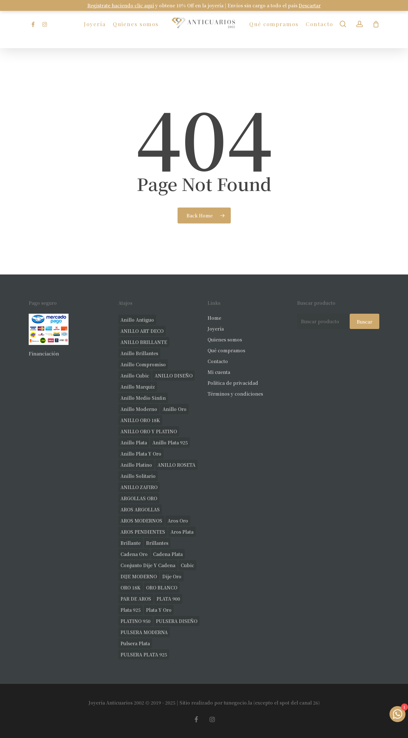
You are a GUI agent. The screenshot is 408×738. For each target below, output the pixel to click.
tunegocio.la (238, 702)
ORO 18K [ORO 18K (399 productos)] (130, 587)
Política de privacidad (233, 383)
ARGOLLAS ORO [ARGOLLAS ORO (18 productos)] (138, 498)
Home (214, 318)
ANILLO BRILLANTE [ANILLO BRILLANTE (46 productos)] (143, 342)
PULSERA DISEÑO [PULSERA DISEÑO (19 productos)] (176, 621)
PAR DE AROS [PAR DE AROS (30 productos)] (135, 599)
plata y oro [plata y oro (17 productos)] (158, 610)
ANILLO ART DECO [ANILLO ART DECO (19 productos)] (142, 331)
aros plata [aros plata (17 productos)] (182, 532)
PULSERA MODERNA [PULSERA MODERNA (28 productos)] (144, 632)
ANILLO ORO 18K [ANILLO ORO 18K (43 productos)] (140, 420)
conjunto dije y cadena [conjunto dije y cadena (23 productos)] (147, 565)
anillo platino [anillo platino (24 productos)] (136, 465)
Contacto (218, 361)
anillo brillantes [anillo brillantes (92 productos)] (139, 353)
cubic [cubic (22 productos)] (187, 565)
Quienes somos (225, 339)
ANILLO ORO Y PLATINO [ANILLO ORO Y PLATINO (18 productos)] (148, 431)
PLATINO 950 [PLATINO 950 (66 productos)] (135, 621)
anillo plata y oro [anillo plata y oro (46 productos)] (140, 453)
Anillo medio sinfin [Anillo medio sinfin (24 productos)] (143, 398)
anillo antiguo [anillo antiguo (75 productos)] (137, 320)
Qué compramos (226, 350)
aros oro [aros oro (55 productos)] (178, 520)
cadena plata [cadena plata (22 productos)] (168, 554)
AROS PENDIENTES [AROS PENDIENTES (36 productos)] (142, 532)
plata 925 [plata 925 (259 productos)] (130, 610)
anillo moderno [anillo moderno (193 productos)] (138, 409)
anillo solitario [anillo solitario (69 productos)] (138, 476)
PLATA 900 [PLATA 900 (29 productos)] (168, 599)
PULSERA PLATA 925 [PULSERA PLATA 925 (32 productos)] (143, 654)
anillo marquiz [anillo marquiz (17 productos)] (137, 387)
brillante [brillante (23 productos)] (130, 543)
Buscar (364, 321)
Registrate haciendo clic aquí (120, 5)
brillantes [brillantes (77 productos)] (157, 543)
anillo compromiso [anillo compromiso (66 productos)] (143, 364)
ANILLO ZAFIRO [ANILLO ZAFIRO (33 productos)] (138, 487)
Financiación (44, 353)
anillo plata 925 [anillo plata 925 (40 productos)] (170, 442)
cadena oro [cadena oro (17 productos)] (134, 554)
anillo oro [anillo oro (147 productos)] (174, 409)
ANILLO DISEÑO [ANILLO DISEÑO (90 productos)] (174, 375)
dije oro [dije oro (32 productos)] (171, 576)
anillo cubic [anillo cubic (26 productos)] (134, 375)
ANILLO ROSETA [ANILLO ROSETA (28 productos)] (176, 465)
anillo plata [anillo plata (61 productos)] (133, 442)
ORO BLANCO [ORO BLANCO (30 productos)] (161, 587)
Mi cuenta (219, 372)
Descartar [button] (310, 5)
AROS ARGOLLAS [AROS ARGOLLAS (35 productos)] (140, 509)
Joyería (216, 328)
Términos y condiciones (235, 394)
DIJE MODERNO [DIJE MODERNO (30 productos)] (138, 576)
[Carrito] (375, 24)
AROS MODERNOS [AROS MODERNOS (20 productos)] (141, 520)
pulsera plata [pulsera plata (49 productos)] (135, 643)
